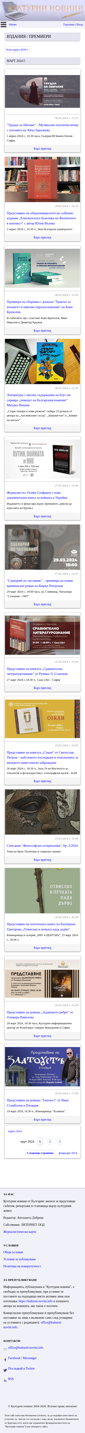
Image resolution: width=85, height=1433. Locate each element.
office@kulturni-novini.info (25, 1347)
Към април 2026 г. (17, 49)
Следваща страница (40, 1153)
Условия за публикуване (19, 1259)
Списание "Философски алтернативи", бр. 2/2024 (42, 845)
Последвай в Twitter (21, 1368)
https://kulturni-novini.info (36, 1301)
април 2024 (15, 1131)
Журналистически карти (19, 1231)
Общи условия (13, 1252)
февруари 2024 (68, 1153)
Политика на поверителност (22, 1266)
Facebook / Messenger (22, 1358)
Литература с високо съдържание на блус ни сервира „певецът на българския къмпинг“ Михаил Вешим (39, 400)
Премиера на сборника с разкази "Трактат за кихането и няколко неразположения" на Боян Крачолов (40, 307)
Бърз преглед (42, 148)
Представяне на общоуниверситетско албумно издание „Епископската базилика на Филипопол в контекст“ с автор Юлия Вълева (41, 218)
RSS (11, 1379)
